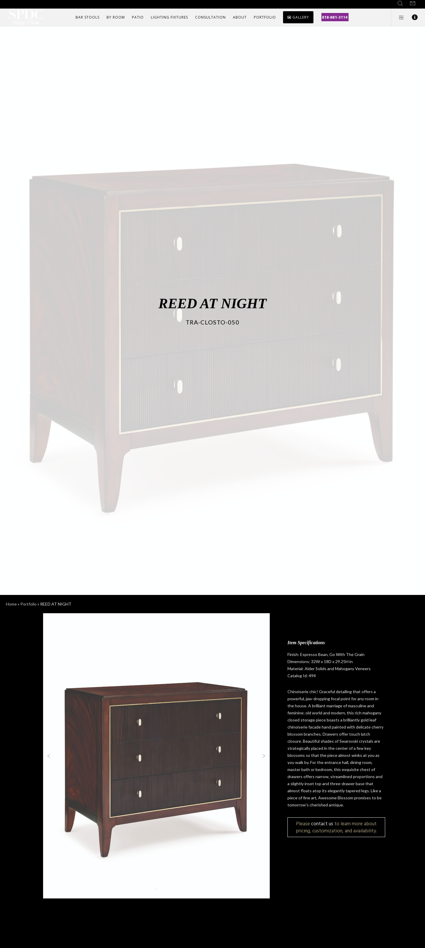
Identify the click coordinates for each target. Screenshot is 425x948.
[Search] (400, 3)
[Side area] (397, 17)
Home (11, 603)
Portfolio (28, 603)
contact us (322, 824)
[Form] (412, 3)
